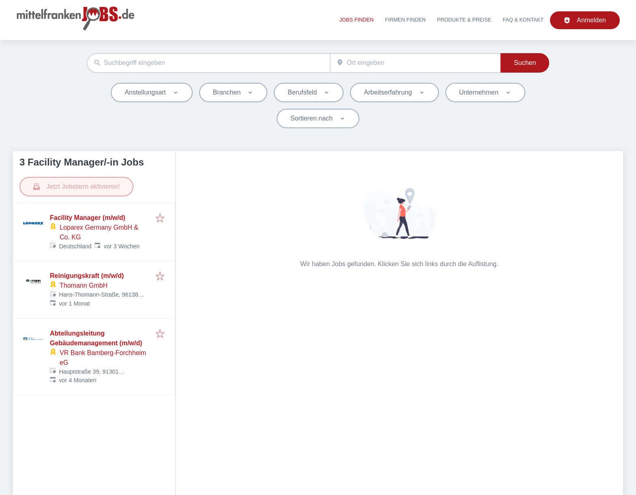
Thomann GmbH (83, 285)
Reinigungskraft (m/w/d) (87, 275)
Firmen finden (405, 20)
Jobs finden (356, 20)
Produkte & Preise (464, 20)
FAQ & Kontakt (523, 20)
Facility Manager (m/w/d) (87, 217)
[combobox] (208, 63)
